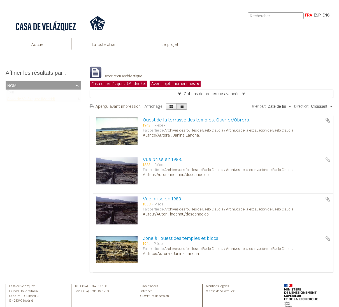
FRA (308, 15)
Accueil (38, 44)
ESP (317, 15)
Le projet (170, 44)
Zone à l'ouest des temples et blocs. (181, 238)
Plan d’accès (149, 286)
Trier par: (258, 106)
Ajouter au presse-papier (328, 120)
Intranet (146, 291)
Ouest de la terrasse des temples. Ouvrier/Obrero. (196, 120)
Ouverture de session (154, 296)
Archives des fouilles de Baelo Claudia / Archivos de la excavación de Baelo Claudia (228, 130)
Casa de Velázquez (22, 286)
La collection (104, 44)
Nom (12, 85)
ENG (325, 15)
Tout (10, 93)
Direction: (301, 106)
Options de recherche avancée (212, 93)
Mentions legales (217, 286)
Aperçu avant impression (115, 106)
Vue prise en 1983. (162, 159)
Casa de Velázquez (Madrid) (31, 100)
